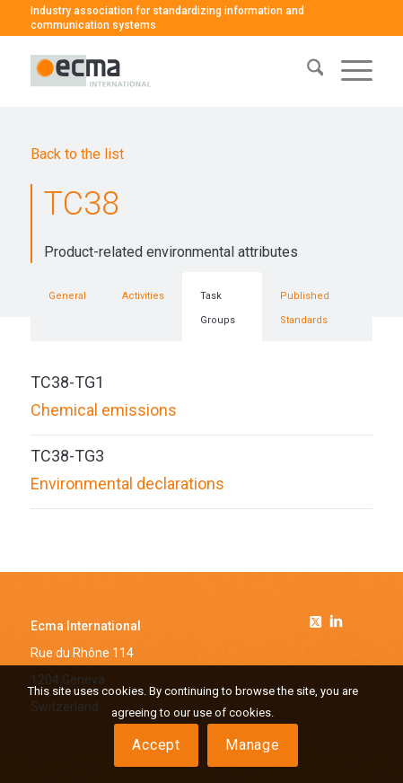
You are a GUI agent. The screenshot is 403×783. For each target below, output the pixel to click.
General (67, 296)
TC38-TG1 (67, 382)
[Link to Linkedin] (337, 623)
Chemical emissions (104, 409)
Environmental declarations (127, 483)
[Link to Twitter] (319, 619)
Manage (252, 744)
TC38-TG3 (67, 455)
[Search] (306, 71)
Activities (143, 296)
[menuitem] (306, 71)
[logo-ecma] (167, 71)
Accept (156, 744)
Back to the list (77, 154)
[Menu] (347, 71)
